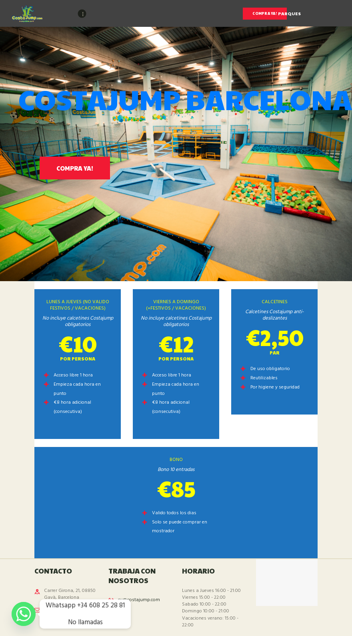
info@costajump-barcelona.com (63, 612)
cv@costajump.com (139, 600)
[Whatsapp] (24, 614)
